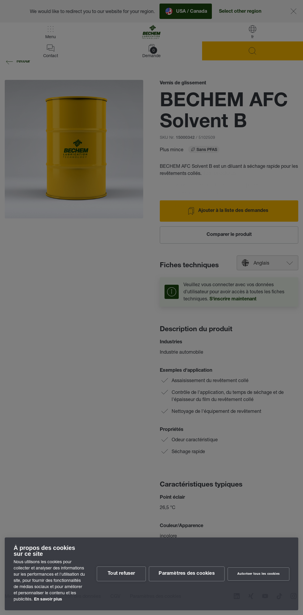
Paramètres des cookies (187, 573)
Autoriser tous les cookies (258, 574)
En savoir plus (48, 600)
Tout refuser (121, 573)
